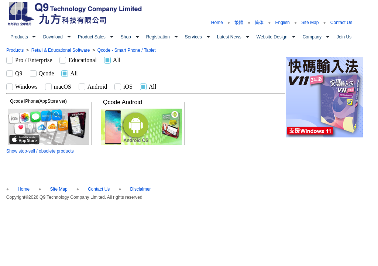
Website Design (272, 37)
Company (312, 37)
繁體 (238, 22)
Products (19, 37)
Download (53, 37)
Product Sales (92, 37)
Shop (126, 37)
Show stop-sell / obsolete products (40, 151)
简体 (259, 22)
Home (217, 22)
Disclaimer (140, 189)
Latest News (229, 37)
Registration (158, 37)
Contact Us (341, 22)
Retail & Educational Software (60, 50)
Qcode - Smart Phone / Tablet (126, 50)
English (282, 22)
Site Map (310, 22)
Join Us (344, 37)
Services (193, 37)
